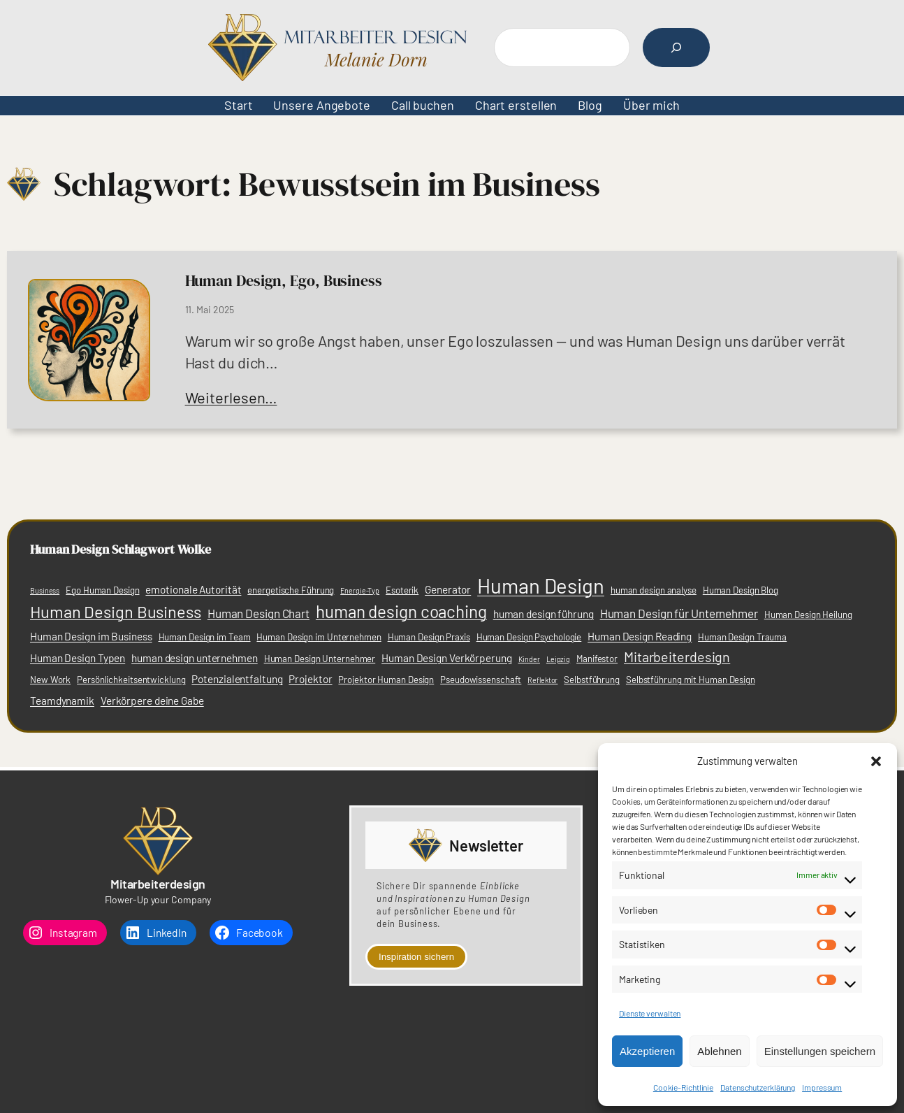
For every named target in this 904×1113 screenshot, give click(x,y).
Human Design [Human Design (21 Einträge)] (540, 585)
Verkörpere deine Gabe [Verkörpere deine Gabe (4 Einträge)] (152, 700)
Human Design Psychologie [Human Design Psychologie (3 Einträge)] (529, 636)
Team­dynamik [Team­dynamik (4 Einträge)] (62, 700)
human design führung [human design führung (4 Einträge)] (543, 614)
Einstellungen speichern (819, 1051)
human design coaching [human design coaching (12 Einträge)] (401, 611)
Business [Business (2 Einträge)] (44, 590)
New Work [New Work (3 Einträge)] (50, 679)
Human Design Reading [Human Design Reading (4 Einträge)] (640, 636)
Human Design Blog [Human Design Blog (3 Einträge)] (740, 590)
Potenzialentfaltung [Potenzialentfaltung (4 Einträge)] (236, 679)
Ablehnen (719, 1051)
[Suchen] (676, 47)
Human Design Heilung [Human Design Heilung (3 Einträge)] (808, 614)
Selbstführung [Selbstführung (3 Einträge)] (592, 679)
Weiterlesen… (231, 397)
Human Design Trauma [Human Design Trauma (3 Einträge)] (742, 636)
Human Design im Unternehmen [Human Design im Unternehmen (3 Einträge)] (318, 636)
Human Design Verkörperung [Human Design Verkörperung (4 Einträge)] (446, 658)
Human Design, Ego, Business (283, 280)
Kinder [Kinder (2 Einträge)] (529, 658)
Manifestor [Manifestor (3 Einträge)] (597, 658)
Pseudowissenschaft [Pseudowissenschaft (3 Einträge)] (480, 679)
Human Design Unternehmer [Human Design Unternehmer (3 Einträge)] (320, 658)
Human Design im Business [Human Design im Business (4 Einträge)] (91, 636)
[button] (876, 761)
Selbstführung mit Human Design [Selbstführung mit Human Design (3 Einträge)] (690, 679)
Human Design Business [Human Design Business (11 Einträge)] (115, 611)
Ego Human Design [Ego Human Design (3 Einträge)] (102, 590)
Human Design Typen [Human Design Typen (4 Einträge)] (77, 658)
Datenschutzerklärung (757, 1087)
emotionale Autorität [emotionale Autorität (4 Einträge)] (193, 589)
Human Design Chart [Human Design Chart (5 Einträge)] (258, 613)
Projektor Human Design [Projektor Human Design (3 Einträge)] (386, 679)
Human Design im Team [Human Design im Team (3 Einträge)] (205, 636)
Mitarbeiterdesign (157, 883)
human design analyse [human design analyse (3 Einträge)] (654, 590)
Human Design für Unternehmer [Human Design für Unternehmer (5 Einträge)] (679, 613)
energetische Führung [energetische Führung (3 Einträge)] (290, 590)
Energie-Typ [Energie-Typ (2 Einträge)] (359, 590)
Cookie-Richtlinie (683, 1087)
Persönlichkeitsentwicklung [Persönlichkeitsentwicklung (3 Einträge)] (131, 679)
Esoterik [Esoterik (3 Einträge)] (402, 590)
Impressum (822, 1087)
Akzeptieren (647, 1051)
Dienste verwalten (649, 1013)
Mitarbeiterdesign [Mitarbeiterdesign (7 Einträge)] (677, 656)
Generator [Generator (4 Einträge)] (448, 589)
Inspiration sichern (416, 957)
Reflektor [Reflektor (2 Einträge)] (542, 679)
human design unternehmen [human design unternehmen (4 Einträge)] (194, 658)
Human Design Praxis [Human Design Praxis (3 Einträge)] (429, 636)
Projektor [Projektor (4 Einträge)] (310, 679)
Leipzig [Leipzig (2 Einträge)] (558, 658)
